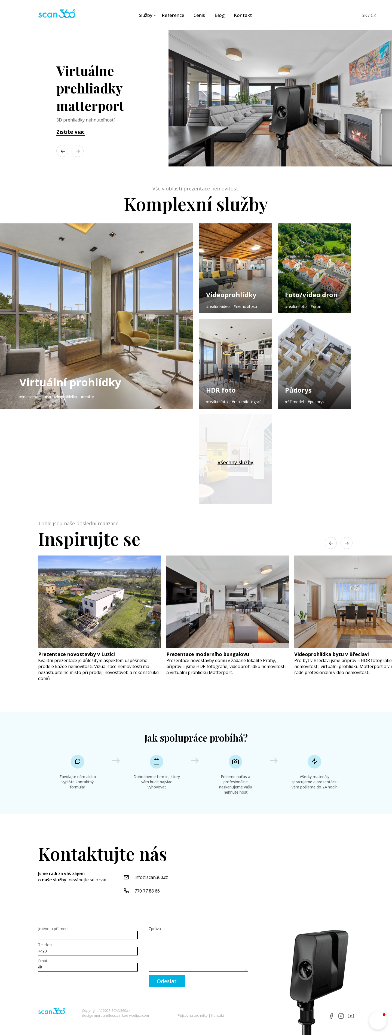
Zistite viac (70, 131)
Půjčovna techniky (193, 1015)
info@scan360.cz (151, 877)
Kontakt (217, 1015)
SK (364, 15)
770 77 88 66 (147, 891)
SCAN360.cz (120, 1010)
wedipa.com (139, 1015)
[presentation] (79, 986)
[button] (78, 151)
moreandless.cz (107, 1015)
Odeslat (167, 981)
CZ (373, 15)
